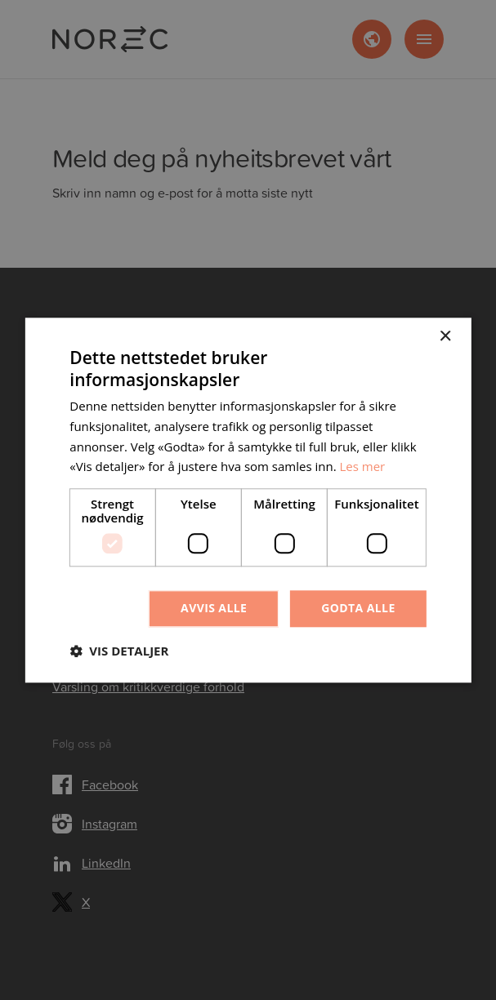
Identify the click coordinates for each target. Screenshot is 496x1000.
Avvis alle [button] (214, 608)
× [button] (445, 337)
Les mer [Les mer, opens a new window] (363, 467)
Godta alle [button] (358, 608)
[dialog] (248, 500)
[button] (118, 650)
